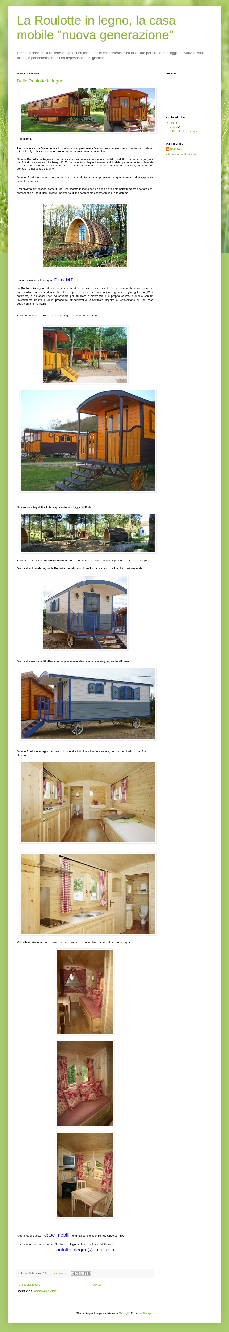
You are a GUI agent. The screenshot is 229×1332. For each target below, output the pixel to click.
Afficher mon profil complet (181, 154)
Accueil (97, 1284)
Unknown (176, 149)
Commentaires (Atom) (45, 1290)
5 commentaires (58, 1273)
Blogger (147, 1313)
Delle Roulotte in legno (40, 81)
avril (175, 127)
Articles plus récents (29, 1284)
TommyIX (124, 1313)
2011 (173, 122)
